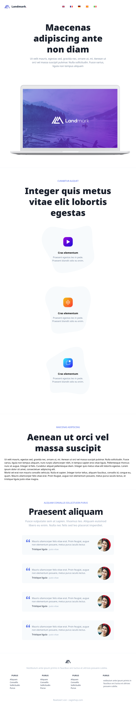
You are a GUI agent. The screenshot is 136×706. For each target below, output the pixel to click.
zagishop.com (76, 699)
